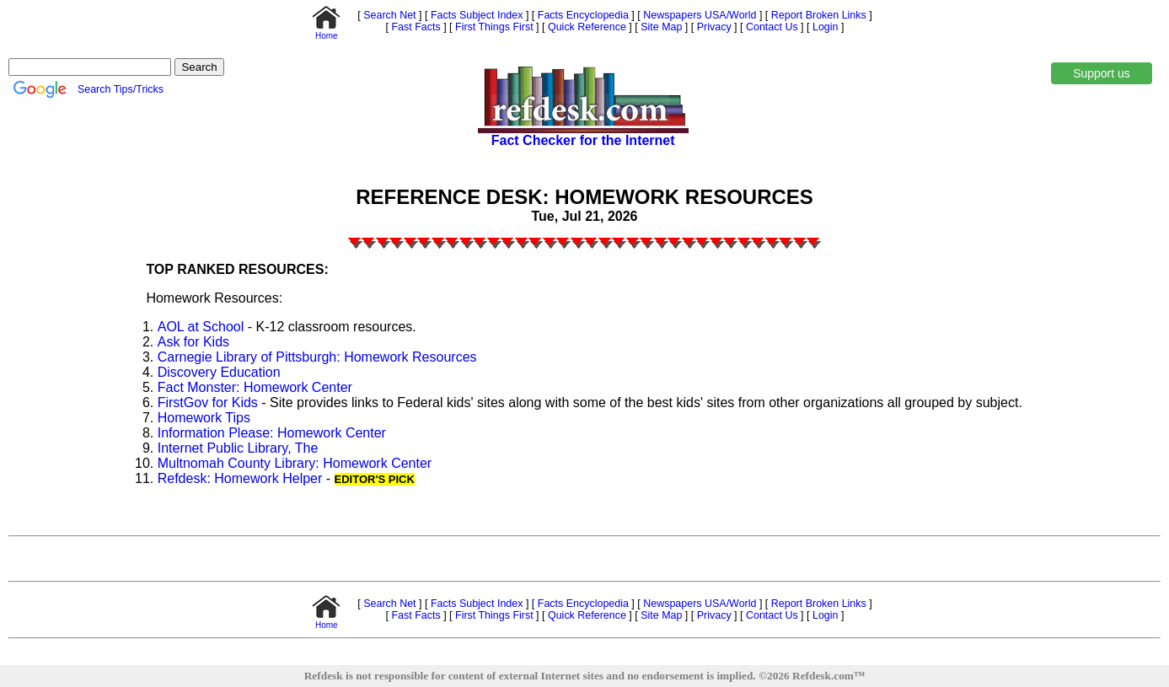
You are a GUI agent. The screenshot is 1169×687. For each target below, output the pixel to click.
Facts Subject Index (475, 15)
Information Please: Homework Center (272, 433)
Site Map (660, 27)
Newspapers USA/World (699, 15)
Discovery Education (219, 372)
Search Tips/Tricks (121, 89)
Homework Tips (204, 418)
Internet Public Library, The (238, 448)
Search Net (388, 15)
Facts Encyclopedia (581, 15)
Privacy (712, 27)
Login (825, 27)
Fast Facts (415, 27)
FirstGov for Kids (208, 402)
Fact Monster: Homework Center (255, 387)
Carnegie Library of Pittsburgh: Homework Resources (317, 357)
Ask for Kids (193, 342)
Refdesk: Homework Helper (240, 478)
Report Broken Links (817, 15)
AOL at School (201, 326)
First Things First (493, 27)
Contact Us (770, 27)
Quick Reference (585, 27)
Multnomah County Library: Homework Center (295, 463)
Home (326, 32)
